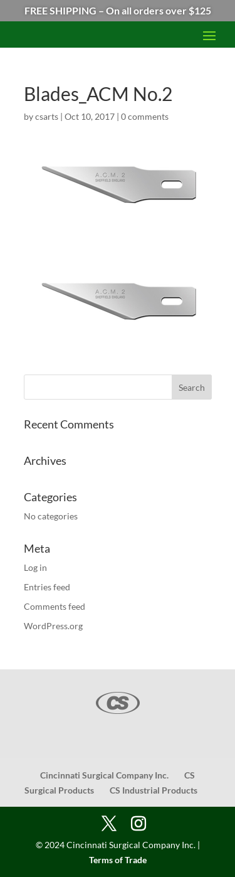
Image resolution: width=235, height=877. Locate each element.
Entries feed (47, 587)
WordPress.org (53, 625)
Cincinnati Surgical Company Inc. (104, 775)
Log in (35, 567)
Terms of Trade (118, 859)
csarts (46, 116)
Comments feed (54, 606)
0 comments (145, 116)
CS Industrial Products (153, 790)
